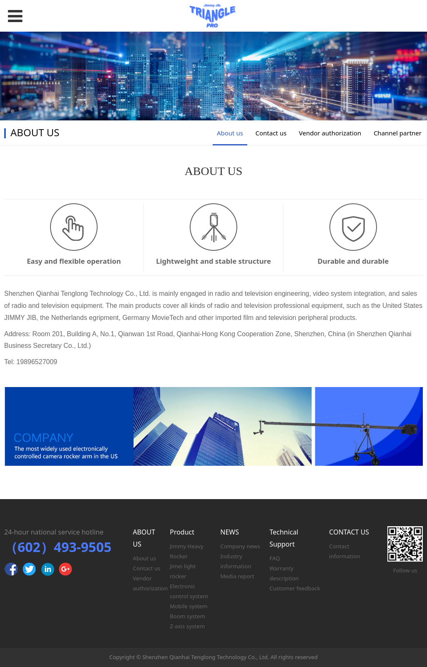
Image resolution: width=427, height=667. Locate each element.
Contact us (271, 133)
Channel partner (398, 133)
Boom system (187, 616)
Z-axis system (187, 626)
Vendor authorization (330, 133)
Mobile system (188, 606)
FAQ (274, 558)
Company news (240, 546)
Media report (237, 576)
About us (230, 133)
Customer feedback (294, 588)
